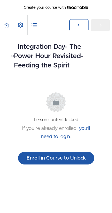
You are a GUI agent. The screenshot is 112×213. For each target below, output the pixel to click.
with (56, 7)
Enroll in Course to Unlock (56, 158)
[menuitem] (20, 25)
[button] (7, 25)
